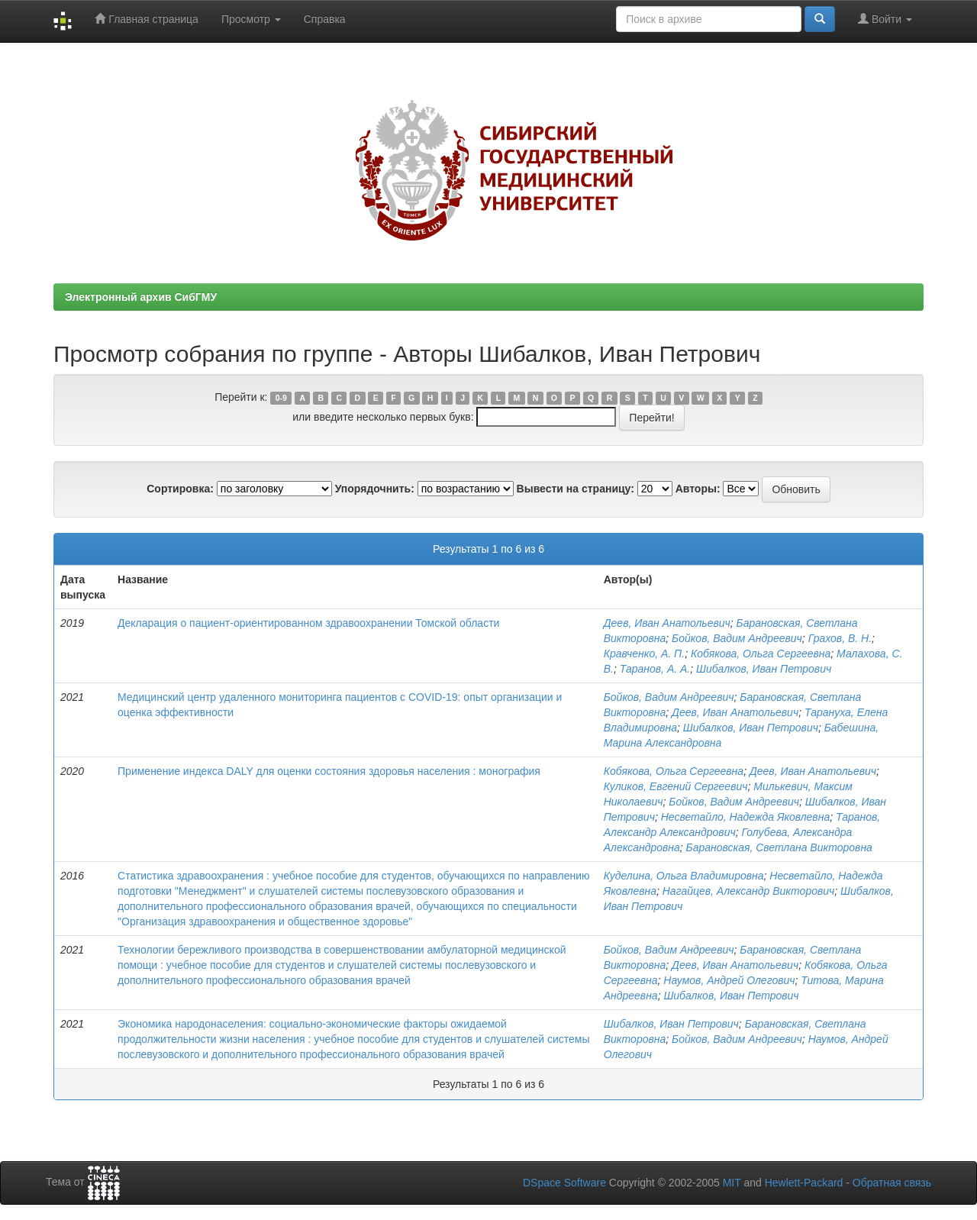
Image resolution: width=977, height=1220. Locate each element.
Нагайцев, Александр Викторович (749, 891)
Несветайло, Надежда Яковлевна (745, 817)
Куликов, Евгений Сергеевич (676, 786)
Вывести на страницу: (575, 489)
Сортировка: (180, 489)
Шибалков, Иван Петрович (763, 669)
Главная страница (146, 18)
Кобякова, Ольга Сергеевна (760, 653)
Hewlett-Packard (804, 1182)
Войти (885, 18)
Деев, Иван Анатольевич (667, 623)
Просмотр (251, 19)
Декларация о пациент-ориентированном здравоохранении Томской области (308, 623)
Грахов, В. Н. (840, 638)
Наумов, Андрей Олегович (729, 980)
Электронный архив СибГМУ (141, 297)
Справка (325, 19)
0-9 (281, 397)
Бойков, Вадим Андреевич (737, 638)
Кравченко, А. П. (644, 653)
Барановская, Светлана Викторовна (779, 847)
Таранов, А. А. (655, 669)
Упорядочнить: (374, 489)
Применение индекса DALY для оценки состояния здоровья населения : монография (329, 771)
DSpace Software (564, 1182)
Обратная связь (892, 1182)
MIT (732, 1182)
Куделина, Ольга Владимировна (684, 876)
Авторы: (698, 489)
